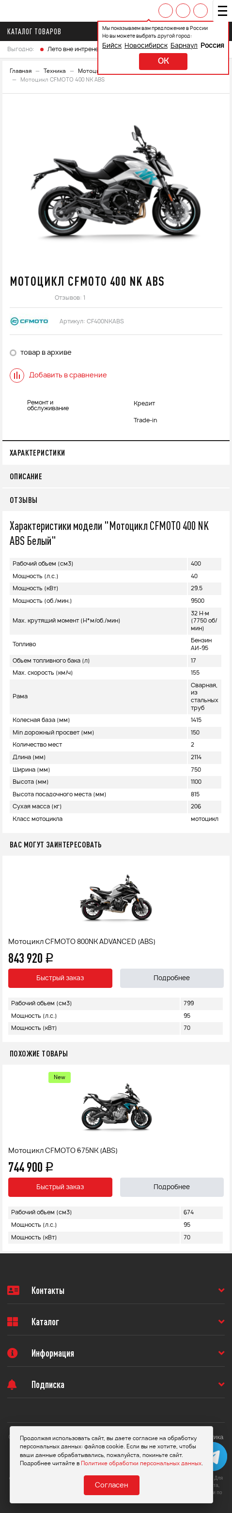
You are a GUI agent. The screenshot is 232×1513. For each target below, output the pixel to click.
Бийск (112, 46)
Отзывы (23, 499)
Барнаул (184, 46)
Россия (212, 46)
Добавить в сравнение (58, 375)
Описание (26, 476)
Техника (55, 71)
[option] (116, 182)
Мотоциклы (94, 71)
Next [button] (220, 949)
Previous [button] (12, 949)
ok (163, 61)
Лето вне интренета (76, 49)
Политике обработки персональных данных (141, 1463)
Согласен (111, 1485)
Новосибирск (146, 46)
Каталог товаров (37, 31)
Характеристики (37, 452)
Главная (20, 71)
